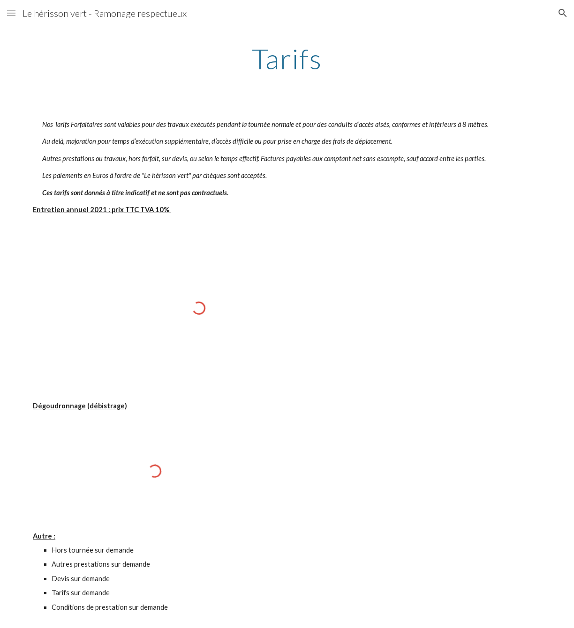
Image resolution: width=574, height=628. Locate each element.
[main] (287, 58)
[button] (11, 13)
